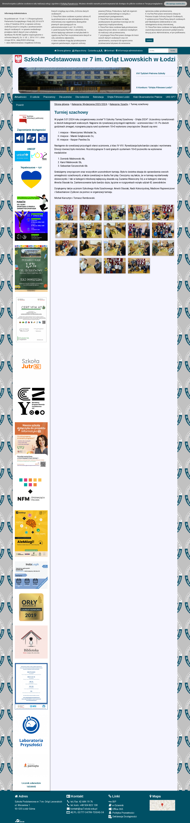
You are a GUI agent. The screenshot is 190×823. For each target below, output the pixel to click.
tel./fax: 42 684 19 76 (79, 801)
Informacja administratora (129, 50)
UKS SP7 (170, 97)
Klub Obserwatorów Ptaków (147, 97)
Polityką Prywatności (69, 4)
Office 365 (115, 809)
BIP (112, 801)
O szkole (34, 97)
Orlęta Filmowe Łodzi (118, 97)
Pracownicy (49, 97)
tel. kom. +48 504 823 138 (82, 805)
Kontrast (109, 50)
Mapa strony (79, 50)
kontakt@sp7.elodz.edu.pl (81, 808)
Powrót (20, 105)
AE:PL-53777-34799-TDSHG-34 (85, 812)
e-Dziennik (116, 805)
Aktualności (20, 97)
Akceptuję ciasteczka (175, 4)
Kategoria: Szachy (119, 104)
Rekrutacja (98, 97)
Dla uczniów (65, 97)
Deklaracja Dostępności (122, 816)
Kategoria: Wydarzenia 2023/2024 (89, 104)
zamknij (149, 40)
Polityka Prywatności (121, 812)
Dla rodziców (82, 97)
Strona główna (62, 50)
